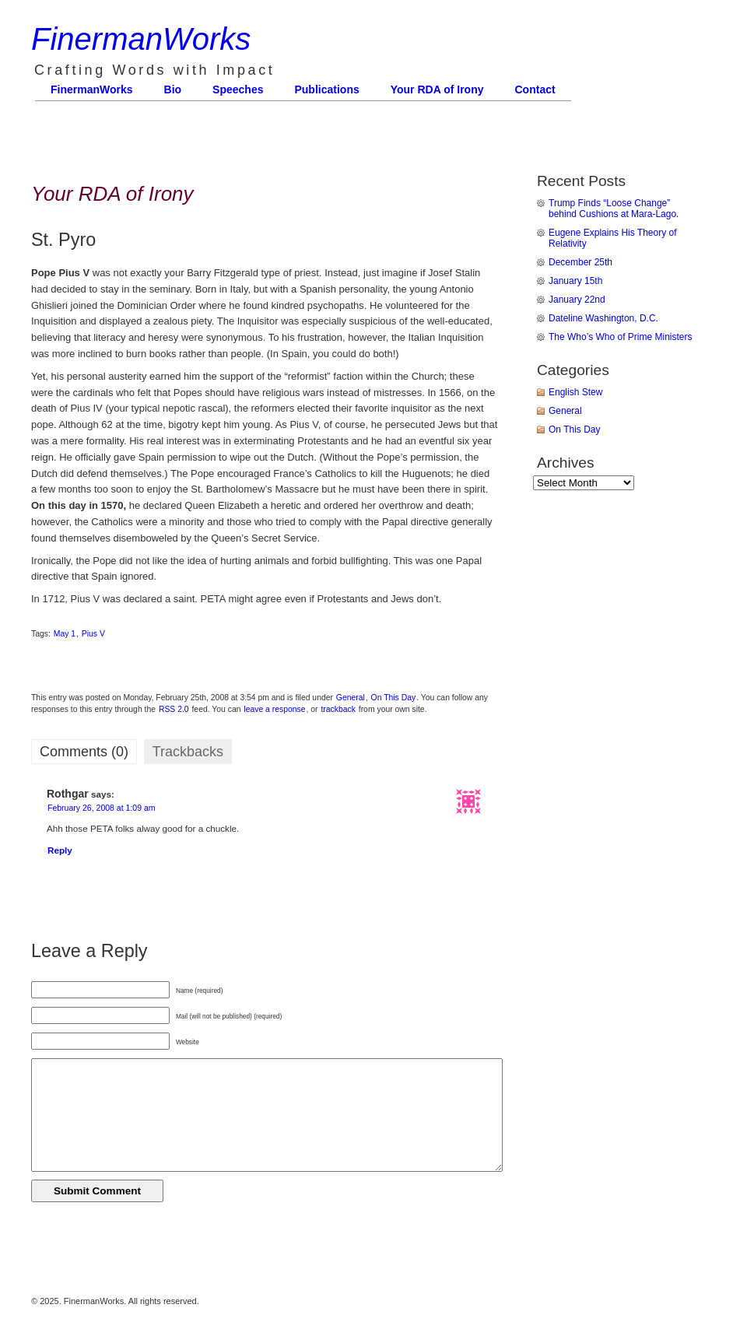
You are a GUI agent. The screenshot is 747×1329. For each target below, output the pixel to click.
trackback (338, 709)
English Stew (575, 392)
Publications (326, 89)
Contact (535, 89)
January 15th (575, 280)
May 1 (64, 633)
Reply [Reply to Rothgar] (59, 850)
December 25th (580, 262)
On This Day (393, 697)
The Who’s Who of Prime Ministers (621, 336)
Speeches (237, 89)
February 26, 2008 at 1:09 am (101, 807)
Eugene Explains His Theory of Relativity (613, 238)
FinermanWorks (141, 39)
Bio (173, 89)
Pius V (93, 633)
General (350, 697)
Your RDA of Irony (437, 89)
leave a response (274, 709)
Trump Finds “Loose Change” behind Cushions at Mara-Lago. (614, 208)
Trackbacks (188, 751)
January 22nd (577, 299)
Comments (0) (84, 751)
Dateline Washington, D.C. (603, 318)
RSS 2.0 (174, 709)
